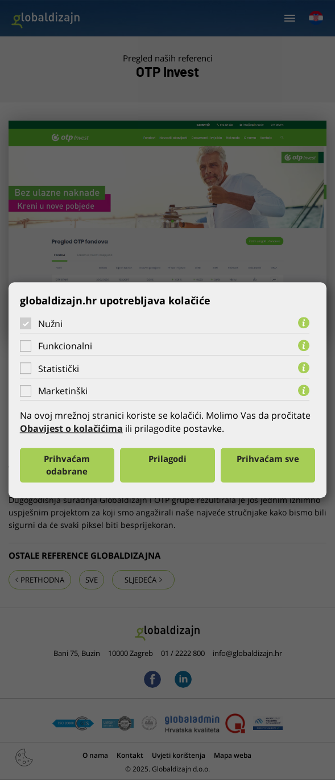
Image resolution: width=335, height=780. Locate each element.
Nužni (50, 323)
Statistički (58, 368)
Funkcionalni (65, 346)
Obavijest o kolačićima (71, 429)
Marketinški (63, 391)
